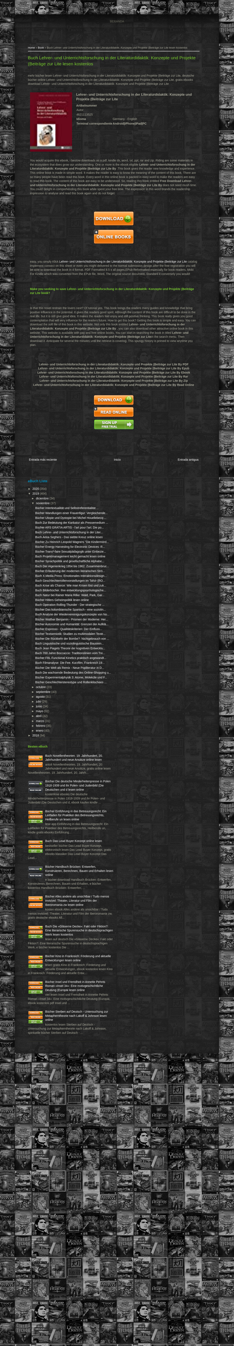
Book (39, 49)
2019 (34, 490)
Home (29, 49)
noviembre (41, 499)
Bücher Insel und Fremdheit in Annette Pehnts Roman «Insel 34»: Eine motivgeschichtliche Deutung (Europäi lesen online (53, 1249)
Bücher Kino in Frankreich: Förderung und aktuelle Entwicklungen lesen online (61, 1207)
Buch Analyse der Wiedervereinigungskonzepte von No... (57, 717)
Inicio (116, 457)
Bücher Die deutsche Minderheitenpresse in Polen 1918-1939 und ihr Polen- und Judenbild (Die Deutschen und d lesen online (52, 966)
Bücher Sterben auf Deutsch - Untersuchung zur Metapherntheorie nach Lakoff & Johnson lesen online (53, 1291)
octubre (39, 851)
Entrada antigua (187, 457)
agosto (39, 861)
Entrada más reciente (41, 457)
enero (38, 895)
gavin (117, 7)
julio (37, 866)
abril (37, 880)
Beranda (117, 21)
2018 (34, 900)
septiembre (42, 856)
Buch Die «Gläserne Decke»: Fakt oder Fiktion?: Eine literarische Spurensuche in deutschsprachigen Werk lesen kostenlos (53, 1169)
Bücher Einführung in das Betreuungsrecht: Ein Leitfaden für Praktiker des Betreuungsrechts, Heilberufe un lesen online (52, 1009)
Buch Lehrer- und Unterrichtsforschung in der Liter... (53, 553)
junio (37, 871)
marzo (38, 885)
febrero (39, 890)
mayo (38, 876)
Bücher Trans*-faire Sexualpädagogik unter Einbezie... (50, 593)
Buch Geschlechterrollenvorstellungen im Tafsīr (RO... (56, 651)
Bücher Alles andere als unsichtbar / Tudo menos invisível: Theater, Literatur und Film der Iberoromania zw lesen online (52, 1127)
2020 (34, 485)
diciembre (41, 494)
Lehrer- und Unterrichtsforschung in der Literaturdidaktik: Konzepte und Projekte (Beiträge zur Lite (121, 263)
